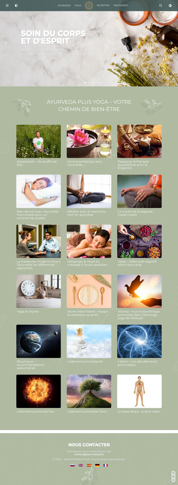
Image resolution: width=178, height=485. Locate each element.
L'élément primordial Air (85, 361)
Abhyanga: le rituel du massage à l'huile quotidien (87, 263)
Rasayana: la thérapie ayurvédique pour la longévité (133, 165)
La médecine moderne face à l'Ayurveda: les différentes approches (38, 265)
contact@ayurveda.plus (89, 454)
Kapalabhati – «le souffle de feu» (37, 163)
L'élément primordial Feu (35, 411)
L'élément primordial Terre (87, 411)
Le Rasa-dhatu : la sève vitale (139, 411)
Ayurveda (64, 5)
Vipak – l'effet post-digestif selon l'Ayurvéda (137, 263)
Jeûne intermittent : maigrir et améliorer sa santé (87, 313)
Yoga (78, 5)
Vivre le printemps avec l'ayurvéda (84, 163)
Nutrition (103, 5)
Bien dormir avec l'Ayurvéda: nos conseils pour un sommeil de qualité (38, 215)
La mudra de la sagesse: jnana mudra (135, 213)
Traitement (120, 5)
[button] (7, 43)
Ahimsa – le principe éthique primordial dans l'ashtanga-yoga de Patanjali (139, 315)
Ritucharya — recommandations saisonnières (30, 365)
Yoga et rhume (28, 311)
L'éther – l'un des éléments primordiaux (137, 363)
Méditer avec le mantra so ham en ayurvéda (86, 213)
